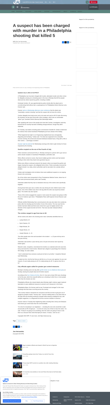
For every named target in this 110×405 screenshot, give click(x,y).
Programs (19, 14)
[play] (13, 10)
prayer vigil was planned (25, 147)
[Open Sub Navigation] (23, 14)
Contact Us (55, 400)
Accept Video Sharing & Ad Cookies (12, 401)
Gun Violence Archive (33, 278)
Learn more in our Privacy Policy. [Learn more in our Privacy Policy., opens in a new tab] (29, 397)
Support (47, 14)
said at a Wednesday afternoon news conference (36, 113)
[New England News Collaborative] (86, 108)
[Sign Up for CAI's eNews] (86, 84)
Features (28, 14)
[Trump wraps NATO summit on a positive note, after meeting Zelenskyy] (17, 368)
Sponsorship (57, 14)
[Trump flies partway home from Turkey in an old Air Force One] (17, 360)
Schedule (73, 14)
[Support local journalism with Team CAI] (86, 42)
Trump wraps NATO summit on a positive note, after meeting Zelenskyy (40, 366)
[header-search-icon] (87, 3)
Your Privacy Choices (38, 401)
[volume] (17, 10)
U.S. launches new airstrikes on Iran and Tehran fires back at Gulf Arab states (42, 375)
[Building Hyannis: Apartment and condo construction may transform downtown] (86, 129)
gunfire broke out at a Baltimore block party (52, 273)
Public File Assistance (90, 403)
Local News (37, 14)
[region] (25, 390)
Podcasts (88, 400)
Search (80, 14)
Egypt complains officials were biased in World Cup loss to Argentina (40, 348)
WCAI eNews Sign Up (79, 400)
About (65, 14)
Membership (55, 403)
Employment (66, 400)
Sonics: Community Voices (68, 403)
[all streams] (93, 10)
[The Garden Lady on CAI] (86, 61)
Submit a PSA (78, 403)
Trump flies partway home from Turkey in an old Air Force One (38, 357)
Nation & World (22, 324)
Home (13, 14)
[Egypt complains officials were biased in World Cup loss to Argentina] (17, 351)
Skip (27, 401)
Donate (95, 3)
